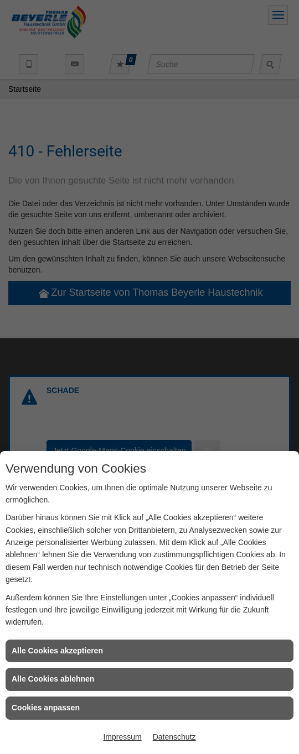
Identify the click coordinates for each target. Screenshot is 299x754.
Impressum (122, 736)
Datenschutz (174, 736)
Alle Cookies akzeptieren (57, 650)
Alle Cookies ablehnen (53, 678)
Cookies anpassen (46, 707)
